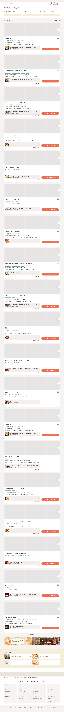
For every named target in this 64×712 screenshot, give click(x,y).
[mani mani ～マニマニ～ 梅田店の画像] (32, 448)
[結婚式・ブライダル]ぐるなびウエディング (10, 677)
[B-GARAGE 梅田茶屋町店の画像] (32, 608)
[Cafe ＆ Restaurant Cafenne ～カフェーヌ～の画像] (32, 94)
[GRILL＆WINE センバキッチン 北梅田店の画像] (32, 480)
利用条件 (14, 707)
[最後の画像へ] (58, 29)
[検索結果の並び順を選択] (56, 20)
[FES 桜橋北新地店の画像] (32, 29)
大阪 (28, 677)
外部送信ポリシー (26, 707)
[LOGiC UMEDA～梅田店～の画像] (32, 126)
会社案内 (7, 707)
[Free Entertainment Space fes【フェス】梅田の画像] (32, 62)
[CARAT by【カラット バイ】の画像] (32, 383)
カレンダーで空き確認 (50, 81)
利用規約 (11, 707)
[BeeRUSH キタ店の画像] (32, 576)
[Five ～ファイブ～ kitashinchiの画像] (32, 190)
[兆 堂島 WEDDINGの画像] (32, 319)
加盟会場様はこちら (32, 707)
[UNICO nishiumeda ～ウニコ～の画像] (32, 158)
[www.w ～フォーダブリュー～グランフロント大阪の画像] (32, 351)
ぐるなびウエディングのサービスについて (46, 707)
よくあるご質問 (55, 707)
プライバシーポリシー (20, 707)
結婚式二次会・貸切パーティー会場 (22, 677)
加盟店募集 (37, 707)
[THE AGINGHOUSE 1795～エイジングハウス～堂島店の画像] (32, 512)
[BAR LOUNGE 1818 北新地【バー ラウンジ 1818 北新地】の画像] (32, 255)
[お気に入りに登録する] (58, 39)
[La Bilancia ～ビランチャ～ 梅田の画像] (32, 222)
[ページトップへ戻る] (32, 674)
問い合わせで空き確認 (50, 49)
